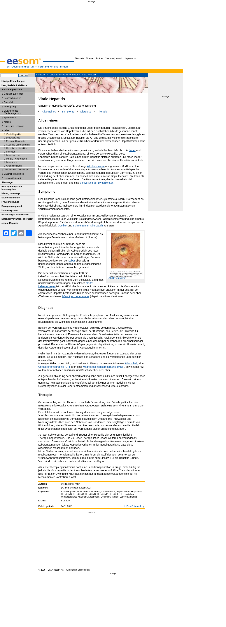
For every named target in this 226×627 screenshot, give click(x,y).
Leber (75, 74)
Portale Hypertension (16, 158)
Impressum (130, 58)
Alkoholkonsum (96, 166)
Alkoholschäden (14, 165)
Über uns (109, 58)
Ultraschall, (131, 363)
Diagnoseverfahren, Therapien (17, 219)
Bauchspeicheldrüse (14, 174)
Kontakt (119, 58)
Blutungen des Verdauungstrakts (12, 112)
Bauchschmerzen (12, 98)
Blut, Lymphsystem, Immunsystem (11, 187)
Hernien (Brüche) (12, 178)
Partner (99, 58)
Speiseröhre (10, 117)
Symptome (68, 111)
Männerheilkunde (10, 197)
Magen (7, 122)
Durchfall (8, 102)
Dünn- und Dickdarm (14, 126)
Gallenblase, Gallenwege (16, 169)
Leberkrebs (11, 162)
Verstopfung (10, 106)
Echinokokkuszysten (16, 141)
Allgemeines (49, 111)
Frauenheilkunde (10, 202)
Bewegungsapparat (11, 206)
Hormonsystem (9, 210)
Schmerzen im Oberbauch (88, 225)
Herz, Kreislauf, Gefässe (14, 85)
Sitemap (90, 58)
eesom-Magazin (9, 223)
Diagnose (85, 111)
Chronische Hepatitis (16, 148)
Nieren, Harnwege (10, 193)
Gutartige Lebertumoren (17, 144)
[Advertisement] (91, 29)
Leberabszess (13, 137)
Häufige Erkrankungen (13, 81)
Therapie (102, 111)
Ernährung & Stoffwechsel (15, 214)
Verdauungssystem (59, 74)
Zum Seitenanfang (135, 506)
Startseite (79, 58)
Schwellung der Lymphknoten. (97, 182)
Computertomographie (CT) (54, 366)
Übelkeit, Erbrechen (13, 94)
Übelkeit (62, 225)
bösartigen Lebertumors (75, 296)
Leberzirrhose (13, 155)
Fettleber (10, 151)
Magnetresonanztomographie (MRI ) (103, 366)
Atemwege (7, 182)
